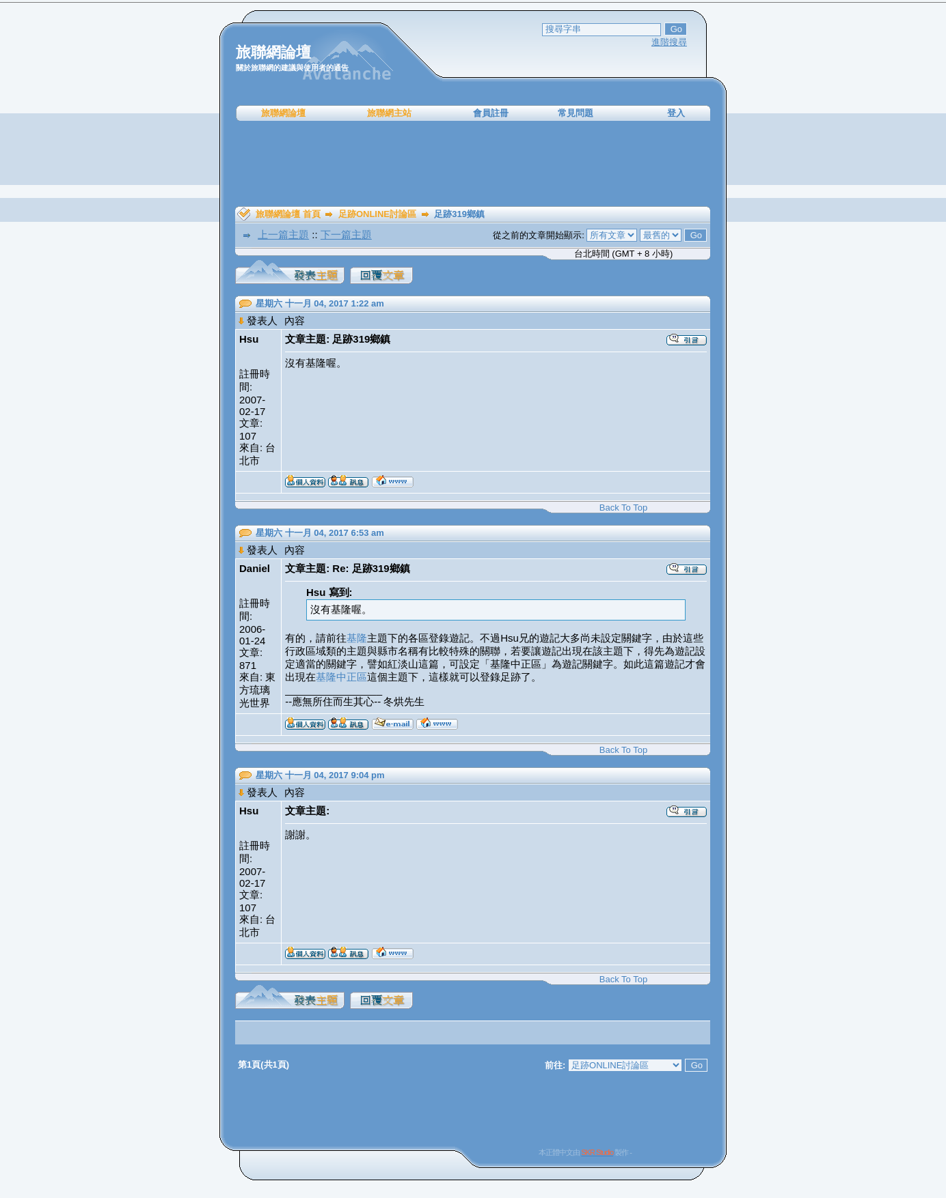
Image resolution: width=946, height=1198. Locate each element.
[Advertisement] (473, 164)
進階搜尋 (669, 42)
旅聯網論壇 (283, 113)
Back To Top (623, 507)
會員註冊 (491, 113)
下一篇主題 (346, 234)
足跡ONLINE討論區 (377, 214)
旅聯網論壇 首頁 (288, 214)
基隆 (357, 638)
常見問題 (575, 113)
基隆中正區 (341, 677)
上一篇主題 (283, 234)
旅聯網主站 (389, 113)
